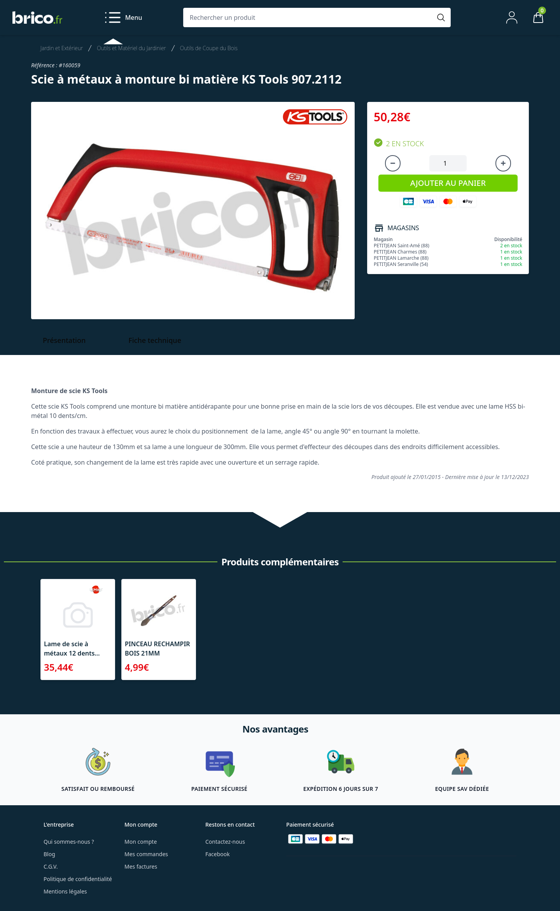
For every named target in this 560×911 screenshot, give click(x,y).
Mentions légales (65, 891)
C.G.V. (51, 866)
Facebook (217, 854)
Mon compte (140, 841)
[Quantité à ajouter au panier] (448, 163)
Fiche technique (154, 340)
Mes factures (140, 866)
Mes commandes (146, 854)
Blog (49, 854)
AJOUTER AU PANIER (448, 183)
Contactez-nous (225, 841)
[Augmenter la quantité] (503, 163)
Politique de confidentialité (78, 879)
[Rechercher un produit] (309, 17)
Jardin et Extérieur (61, 48)
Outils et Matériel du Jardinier (131, 48)
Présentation (64, 340)
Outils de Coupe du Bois (209, 48)
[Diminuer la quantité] (393, 163)
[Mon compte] (512, 17)
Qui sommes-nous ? (69, 841)
